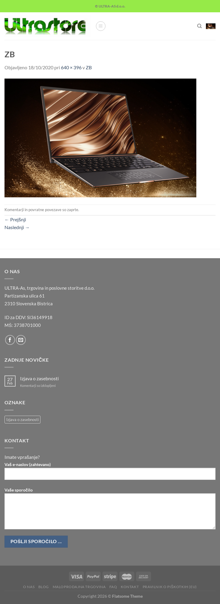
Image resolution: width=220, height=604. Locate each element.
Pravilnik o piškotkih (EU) (170, 587)
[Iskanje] (199, 26)
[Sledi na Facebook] (10, 340)
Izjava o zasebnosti (39, 378)
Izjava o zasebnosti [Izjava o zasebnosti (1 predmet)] (22, 419)
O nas (28, 587)
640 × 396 (71, 67)
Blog (43, 587)
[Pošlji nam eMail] (21, 340)
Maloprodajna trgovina (79, 587)
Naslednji (17, 227)
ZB (89, 67)
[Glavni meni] (101, 26)
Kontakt (130, 587)
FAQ (113, 587)
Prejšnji (15, 219)
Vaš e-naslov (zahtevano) (110, 473)
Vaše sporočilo (110, 510)
